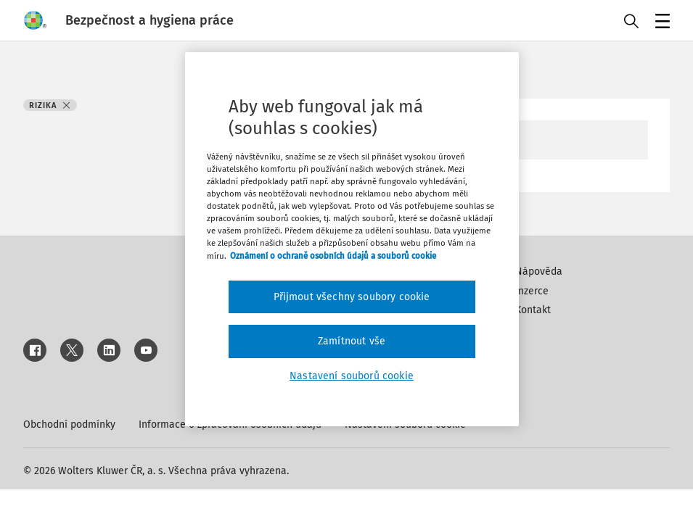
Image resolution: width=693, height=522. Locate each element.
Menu (660, 22)
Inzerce (532, 291)
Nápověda (538, 271)
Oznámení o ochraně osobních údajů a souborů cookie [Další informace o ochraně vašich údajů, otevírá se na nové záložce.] (333, 256)
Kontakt (533, 310)
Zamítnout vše (351, 341)
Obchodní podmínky (69, 424)
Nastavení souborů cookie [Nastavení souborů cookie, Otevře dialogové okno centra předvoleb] (352, 376)
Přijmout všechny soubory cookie (352, 297)
